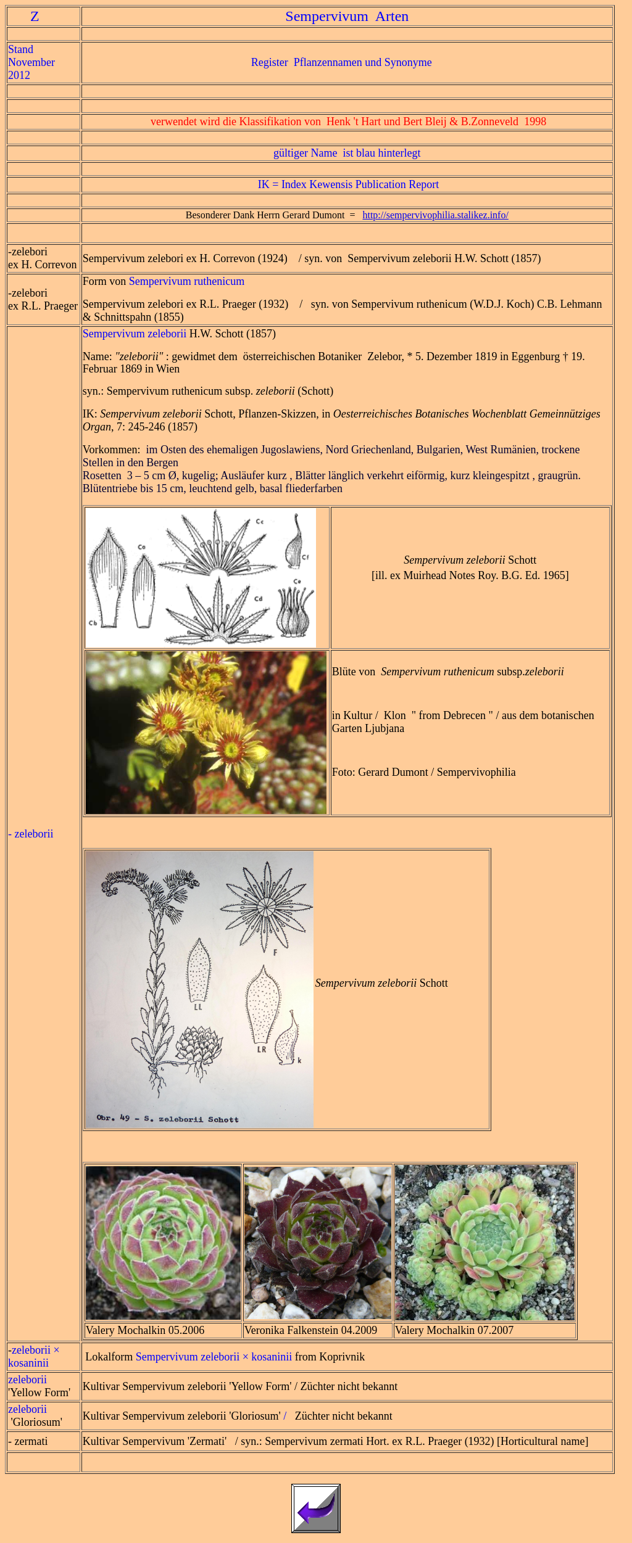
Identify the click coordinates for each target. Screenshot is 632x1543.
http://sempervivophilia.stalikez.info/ (435, 215)
